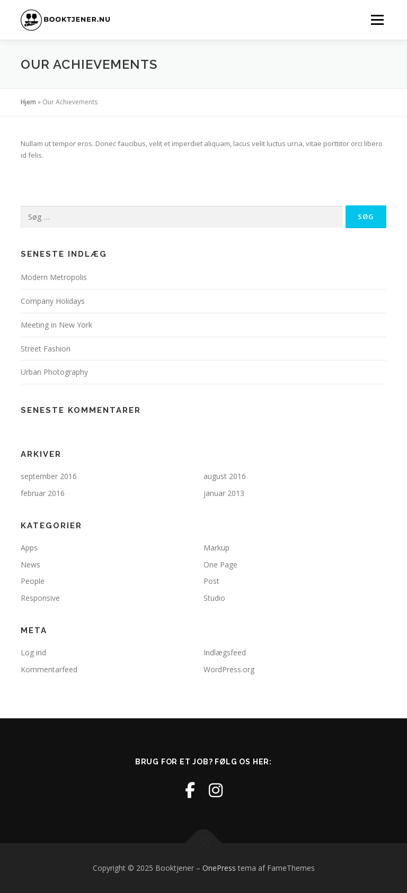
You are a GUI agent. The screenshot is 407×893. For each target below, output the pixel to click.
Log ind (33, 652)
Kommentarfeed (49, 669)
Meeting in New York (56, 325)
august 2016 (225, 476)
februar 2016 (43, 493)
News (30, 565)
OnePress (219, 868)
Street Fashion (45, 349)
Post (211, 581)
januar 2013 (224, 493)
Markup (216, 548)
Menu (377, 19)
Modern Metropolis (54, 277)
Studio (214, 598)
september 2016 (49, 476)
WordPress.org (229, 669)
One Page (220, 565)
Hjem (28, 101)
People (33, 581)
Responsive (40, 598)
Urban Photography (54, 372)
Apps (29, 548)
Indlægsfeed (225, 652)
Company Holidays (53, 301)
